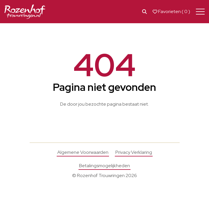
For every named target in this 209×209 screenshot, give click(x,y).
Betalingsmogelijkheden (104, 166)
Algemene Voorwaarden (82, 152)
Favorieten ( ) (171, 11)
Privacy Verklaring (133, 152)
